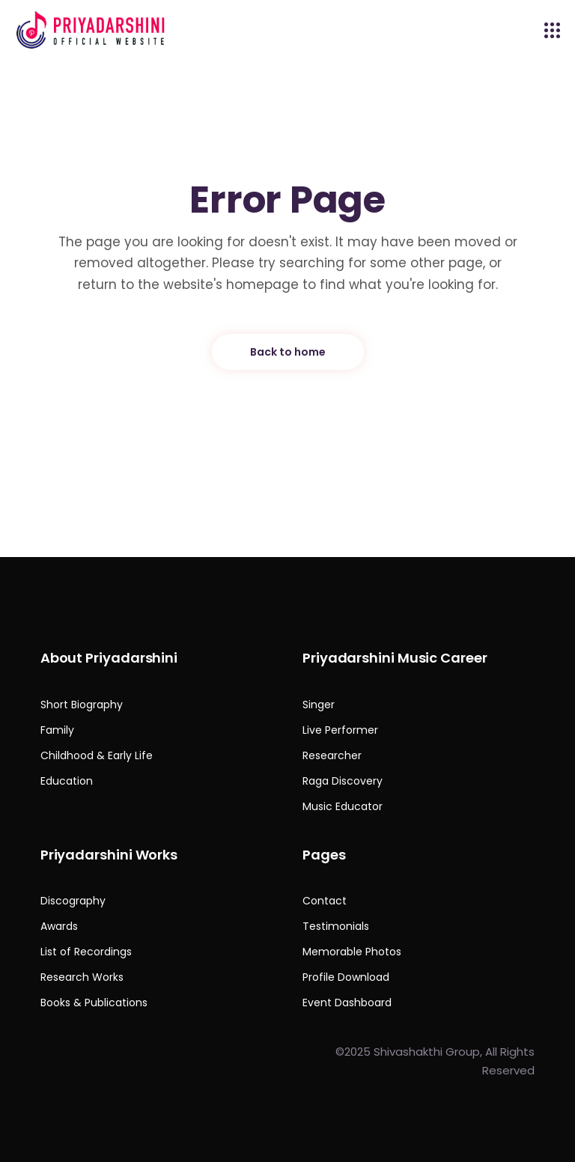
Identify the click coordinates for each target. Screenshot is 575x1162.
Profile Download (345, 977)
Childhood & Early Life (96, 755)
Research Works (82, 977)
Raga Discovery (342, 780)
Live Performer (340, 730)
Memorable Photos (351, 951)
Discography (73, 900)
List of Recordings (86, 951)
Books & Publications (93, 1002)
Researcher (332, 755)
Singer (318, 704)
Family (57, 730)
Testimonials (335, 926)
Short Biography (81, 704)
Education (66, 780)
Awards (59, 926)
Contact (324, 900)
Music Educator (342, 806)
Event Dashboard (347, 1002)
